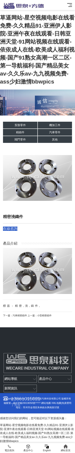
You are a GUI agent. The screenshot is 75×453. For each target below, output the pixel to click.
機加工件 (54, 125)
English (47, 448)
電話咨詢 (9, 448)
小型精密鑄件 (44, 315)
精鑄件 (20, 132)
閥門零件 (20, 139)
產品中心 (28, 448)
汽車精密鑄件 (20, 315)
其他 (55, 139)
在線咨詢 (10, 229)
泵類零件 (20, 125)
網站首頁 (65, 448)
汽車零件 (54, 132)
